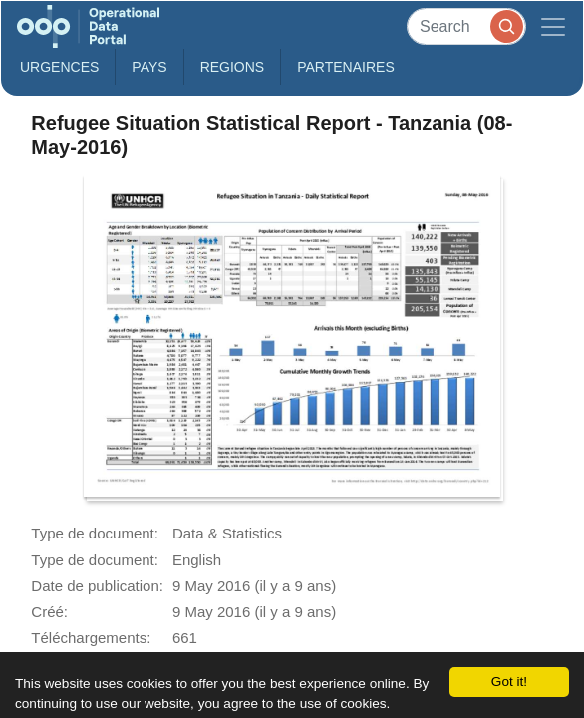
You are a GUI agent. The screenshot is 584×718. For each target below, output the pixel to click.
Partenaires (346, 67)
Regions (232, 67)
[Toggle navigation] (553, 26)
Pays (149, 67)
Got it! (509, 681)
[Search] (466, 26)
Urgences (59, 67)
